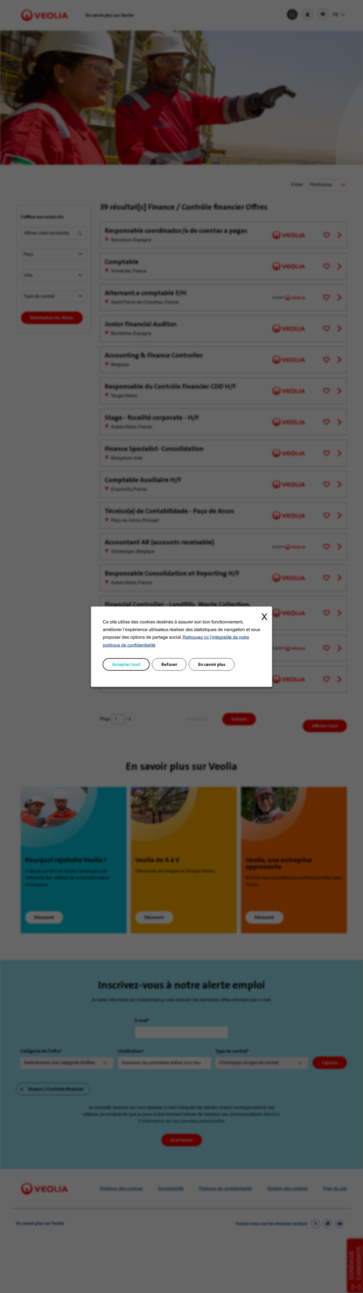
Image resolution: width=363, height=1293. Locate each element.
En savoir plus (211, 664)
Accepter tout (126, 664)
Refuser (169, 664)
